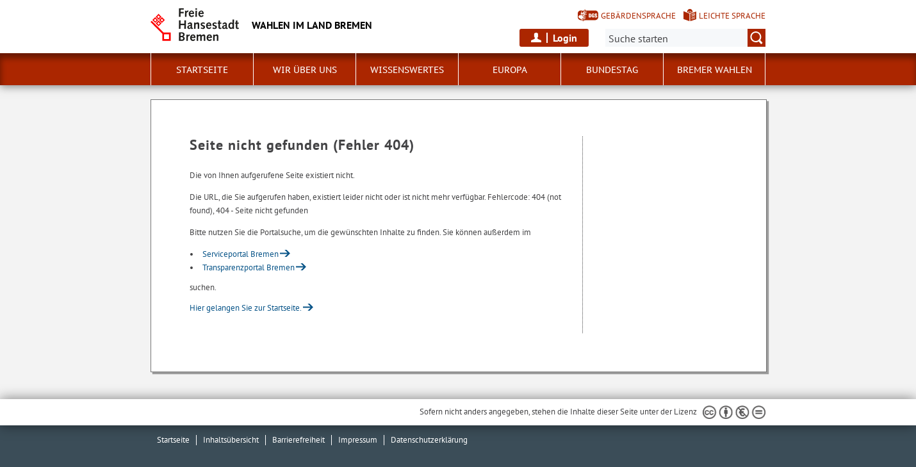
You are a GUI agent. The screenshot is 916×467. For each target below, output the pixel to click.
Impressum (357, 439)
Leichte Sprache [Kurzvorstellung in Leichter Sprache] (732, 15)
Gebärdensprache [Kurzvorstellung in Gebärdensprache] (638, 15)
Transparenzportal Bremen (248, 267)
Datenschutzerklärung (429, 439)
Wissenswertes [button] (407, 70)
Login (565, 37)
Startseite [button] (202, 70)
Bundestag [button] (612, 70)
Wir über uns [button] (305, 70)
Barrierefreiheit (298, 439)
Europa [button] (510, 70)
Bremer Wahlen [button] (714, 70)
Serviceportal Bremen (240, 254)
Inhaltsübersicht (231, 439)
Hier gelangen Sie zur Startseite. (246, 307)
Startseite (173, 439)
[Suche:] (685, 38)
